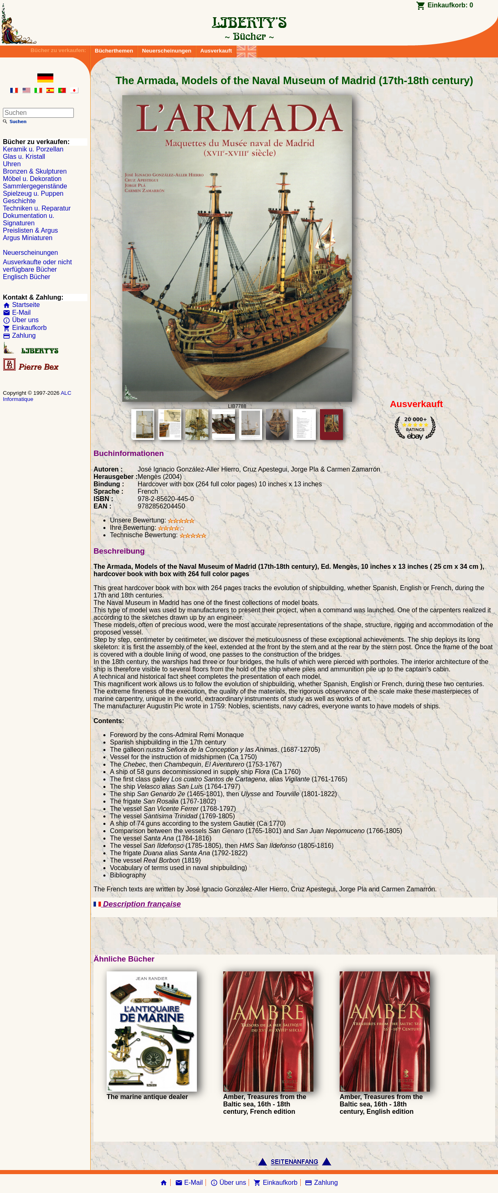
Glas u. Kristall (24, 156)
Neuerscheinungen (166, 51)
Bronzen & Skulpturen (35, 171)
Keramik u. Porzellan (33, 149)
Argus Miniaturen (28, 237)
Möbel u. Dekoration (32, 178)
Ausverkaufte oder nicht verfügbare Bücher (37, 266)
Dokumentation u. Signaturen (28, 219)
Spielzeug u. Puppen (33, 193)
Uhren (12, 163)
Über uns (21, 319)
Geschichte (19, 200)
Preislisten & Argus (30, 230)
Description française (137, 904)
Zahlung (19, 335)
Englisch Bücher (26, 276)
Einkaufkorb (25, 327)
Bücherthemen (114, 51)
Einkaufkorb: (450, 5)
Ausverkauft (216, 51)
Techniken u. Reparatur (37, 208)
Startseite (21, 304)
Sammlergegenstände (35, 186)
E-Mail (17, 312)
